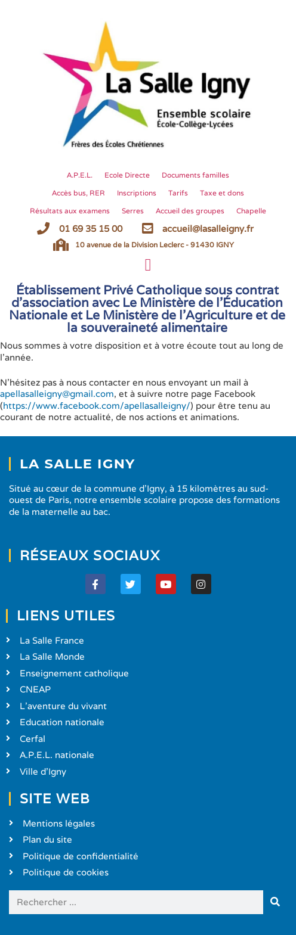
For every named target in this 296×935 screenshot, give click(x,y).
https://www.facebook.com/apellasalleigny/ (96, 405)
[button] (147, 265)
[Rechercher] (275, 902)
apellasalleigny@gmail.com (57, 393)
